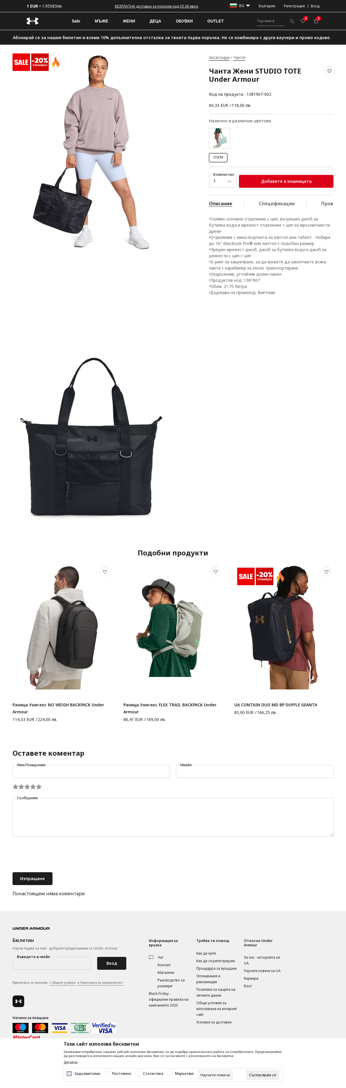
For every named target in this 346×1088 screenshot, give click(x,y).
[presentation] (57, 855)
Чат (160, 957)
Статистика (153, 1073)
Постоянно (121, 1073)
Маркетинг (184, 1073)
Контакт (164, 964)
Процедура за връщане (216, 968)
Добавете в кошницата (286, 181)
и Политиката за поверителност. (100, 983)
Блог (248, 985)
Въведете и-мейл (33, 956)
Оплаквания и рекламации (208, 979)
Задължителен (87, 1073)
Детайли (71, 1062)
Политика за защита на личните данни (215, 992)
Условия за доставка (214, 1022)
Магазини (166, 972)
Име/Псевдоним (31, 764)
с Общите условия (62, 983)
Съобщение (27, 797)
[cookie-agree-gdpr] (262, 1075)
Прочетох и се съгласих (68, 983)
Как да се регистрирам (215, 960)
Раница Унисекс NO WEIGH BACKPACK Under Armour (58, 708)
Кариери (251, 978)
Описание (220, 203)
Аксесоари (219, 57)
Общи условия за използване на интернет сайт (216, 1008)
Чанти (239, 57)
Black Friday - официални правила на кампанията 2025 (168, 999)
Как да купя (206, 953)
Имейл (186, 764)
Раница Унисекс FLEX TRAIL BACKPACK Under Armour (169, 708)
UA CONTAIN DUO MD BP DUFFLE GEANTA (275, 705)
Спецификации (277, 203)
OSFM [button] (218, 157)
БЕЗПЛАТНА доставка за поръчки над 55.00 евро (156, 6)
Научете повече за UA (262, 970)
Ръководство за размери (171, 983)
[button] (329, 82)
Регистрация (294, 6)
